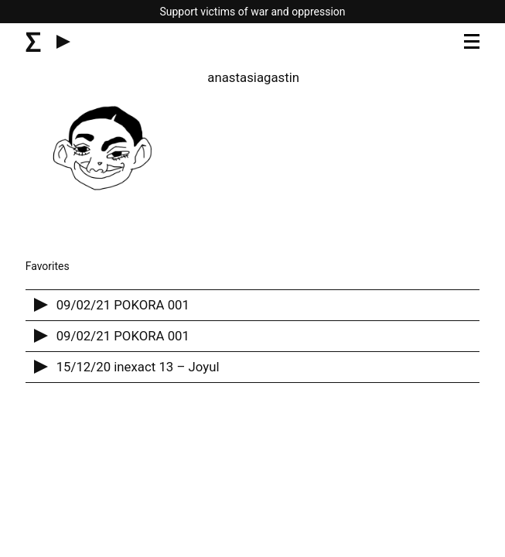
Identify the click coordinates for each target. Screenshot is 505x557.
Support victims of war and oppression (252, 11)
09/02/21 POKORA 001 (122, 305)
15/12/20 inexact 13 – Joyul (138, 366)
